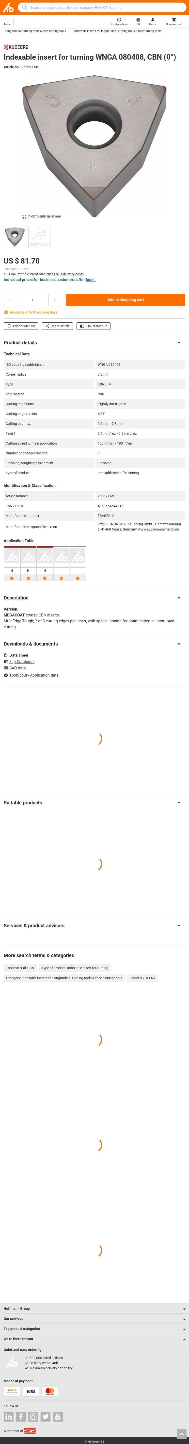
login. (91, 279)
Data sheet (16, 655)
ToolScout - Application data (31, 675)
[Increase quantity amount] (55, 300)
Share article (57, 326)
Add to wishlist (21, 326)
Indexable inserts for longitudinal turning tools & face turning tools (117, 31)
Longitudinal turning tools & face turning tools (35, 31)
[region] (94, 236)
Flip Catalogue (93, 326)
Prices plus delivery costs (65, 274)
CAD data (15, 668)
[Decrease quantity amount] (10, 300)
